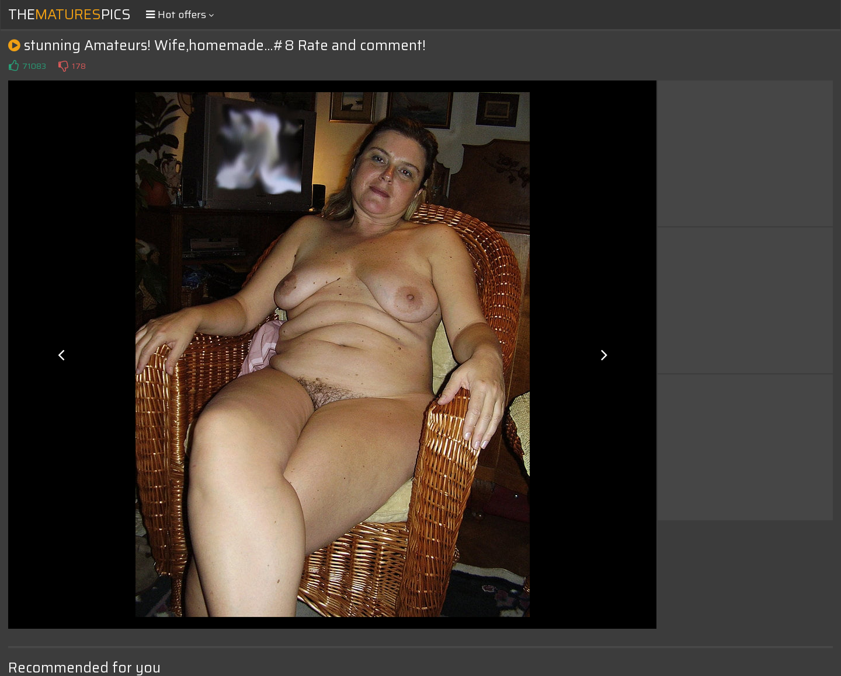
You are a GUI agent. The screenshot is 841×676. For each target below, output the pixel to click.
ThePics (69, 14)
